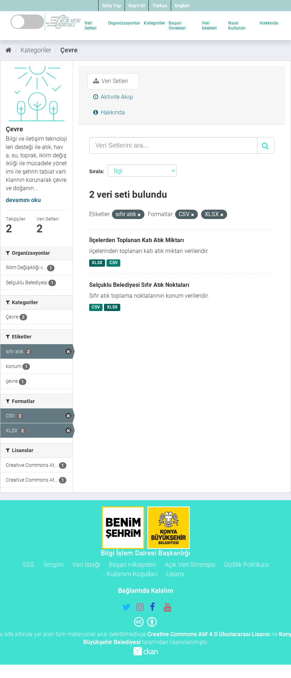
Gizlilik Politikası (246, 564)
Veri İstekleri (209, 26)
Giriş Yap (111, 5)
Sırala (96, 171)
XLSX (97, 262)
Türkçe (159, 5)
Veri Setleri (90, 26)
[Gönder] (265, 145)
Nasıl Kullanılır (237, 26)
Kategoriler (154, 23)
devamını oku (23, 200)
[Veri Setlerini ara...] (173, 145)
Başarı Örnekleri (177, 26)
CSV (113, 262)
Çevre (69, 50)
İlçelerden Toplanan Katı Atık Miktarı (136, 240)
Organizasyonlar (124, 23)
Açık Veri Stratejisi (190, 564)
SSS (28, 564)
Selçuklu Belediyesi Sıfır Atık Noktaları (139, 284)
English (182, 5)
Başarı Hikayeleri (132, 564)
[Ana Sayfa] (8, 50)
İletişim (53, 564)
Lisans (175, 574)
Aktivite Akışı (113, 96)
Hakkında (269, 23)
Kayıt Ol (137, 5)
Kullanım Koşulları (132, 574)
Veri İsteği (86, 564)
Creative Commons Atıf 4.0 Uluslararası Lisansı (208, 634)
